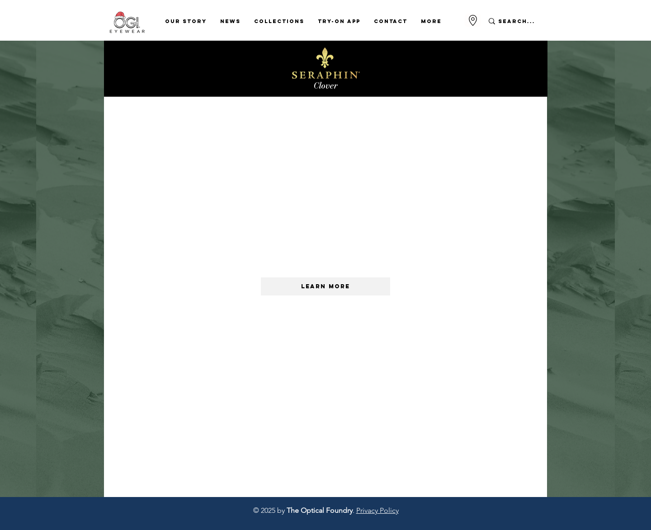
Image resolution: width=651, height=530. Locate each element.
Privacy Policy (377, 510)
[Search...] (517, 21)
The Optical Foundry (320, 510)
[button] (185, 21)
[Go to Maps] (473, 20)
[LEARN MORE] (325, 286)
